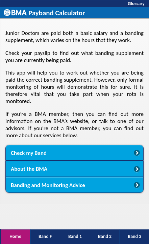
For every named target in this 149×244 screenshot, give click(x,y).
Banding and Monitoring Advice (48, 185)
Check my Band (29, 153)
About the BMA (29, 168)
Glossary (136, 3)
